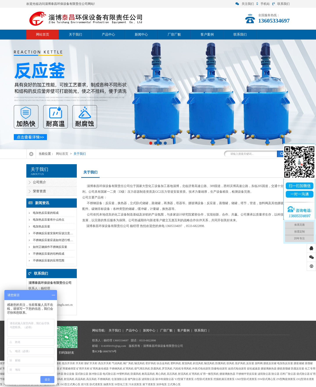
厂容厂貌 (174, 34)
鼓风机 (230, 363)
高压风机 (172, 373)
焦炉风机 (240, 363)
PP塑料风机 (123, 373)
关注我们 (244, 3)
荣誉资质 (39, 191)
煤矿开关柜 (90, 363)
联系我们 (281, 3)
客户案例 (207, 34)
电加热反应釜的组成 (46, 212)
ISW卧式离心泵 (267, 379)
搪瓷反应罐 (269, 363)
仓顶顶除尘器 (119, 379)
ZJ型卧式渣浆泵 (203, 379)
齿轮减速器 (253, 368)
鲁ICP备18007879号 (104, 351)
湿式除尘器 (81, 373)
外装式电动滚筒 (201, 368)
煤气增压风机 (142, 368)
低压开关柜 (68, 363)
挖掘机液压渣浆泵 (224, 379)
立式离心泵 (174, 384)
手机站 (263, 3)
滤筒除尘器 (264, 373)
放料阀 (259, 363)
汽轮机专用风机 (182, 368)
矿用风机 (128, 368)
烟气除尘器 (134, 379)
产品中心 (108, 34)
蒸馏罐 (309, 363)
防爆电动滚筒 (219, 368)
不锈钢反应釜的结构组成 (48, 253)
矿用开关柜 (83, 368)
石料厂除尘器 (288, 373)
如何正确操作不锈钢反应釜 (50, 246)
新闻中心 (141, 34)
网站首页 (42, 34)
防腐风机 (220, 363)
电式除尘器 (109, 373)
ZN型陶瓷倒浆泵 (286, 379)
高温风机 (80, 379)
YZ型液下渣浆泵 (184, 379)
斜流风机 (198, 363)
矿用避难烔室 (68, 368)
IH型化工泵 (121, 384)
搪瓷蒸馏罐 (283, 368)
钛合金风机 (163, 363)
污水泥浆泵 (135, 384)
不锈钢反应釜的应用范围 (48, 260)
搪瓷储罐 (299, 363)
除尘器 (275, 373)
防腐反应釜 (297, 368)
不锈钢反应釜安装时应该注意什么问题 (57, 233)
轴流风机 (139, 363)
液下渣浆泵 (149, 384)
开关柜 (80, 363)
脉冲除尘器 (95, 373)
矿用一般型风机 (209, 373)
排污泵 (85, 384)
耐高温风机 (148, 373)
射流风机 (183, 373)
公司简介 (39, 182)
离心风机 (161, 373)
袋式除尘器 (303, 373)
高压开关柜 (104, 363)
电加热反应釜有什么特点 (48, 219)
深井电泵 (161, 384)
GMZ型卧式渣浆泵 (246, 379)
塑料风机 (176, 363)
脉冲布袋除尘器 (164, 379)
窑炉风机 (150, 363)
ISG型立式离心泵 (70, 384)
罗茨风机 (167, 368)
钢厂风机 (128, 363)
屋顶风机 (187, 363)
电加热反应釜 (41, 226)
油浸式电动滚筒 (237, 368)
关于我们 (75, 34)
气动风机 (117, 363)
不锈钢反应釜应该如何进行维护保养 (56, 240)
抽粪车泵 (108, 384)
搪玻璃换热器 (268, 368)
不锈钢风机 (115, 368)
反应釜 (250, 363)
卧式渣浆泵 (96, 384)
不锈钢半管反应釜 (246, 373)
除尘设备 (69, 373)
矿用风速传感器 (99, 368)
